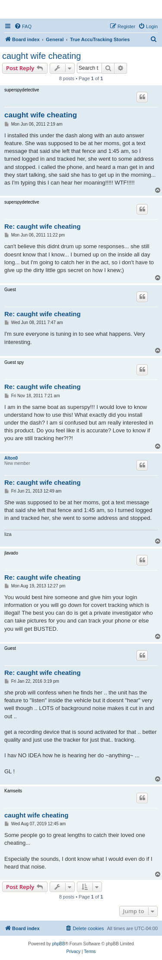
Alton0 (11, 458)
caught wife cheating (41, 56)
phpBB (58, 943)
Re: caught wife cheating (42, 226)
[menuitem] (23, 26)
